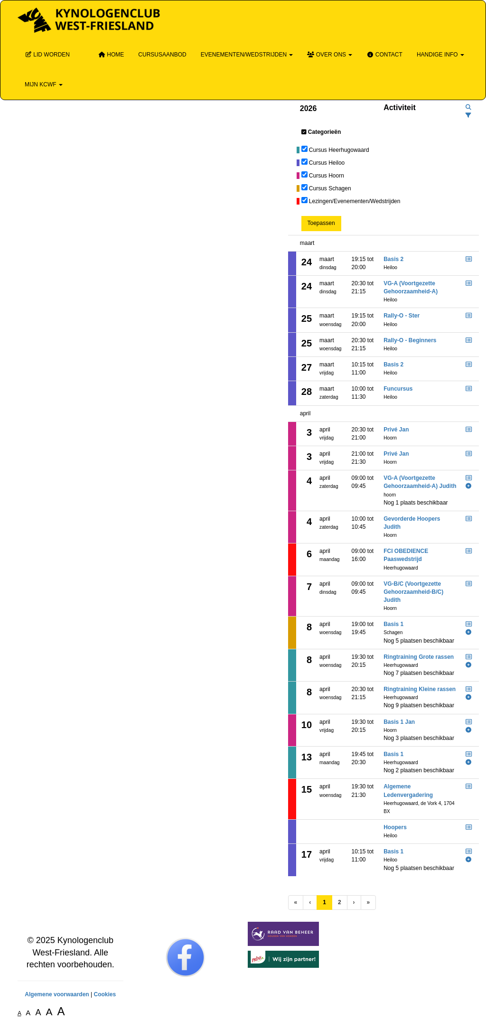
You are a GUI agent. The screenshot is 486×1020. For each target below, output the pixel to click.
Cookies (104, 994)
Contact (384, 54)
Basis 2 (393, 259)
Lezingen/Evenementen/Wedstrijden (355, 201)
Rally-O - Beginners (409, 340)
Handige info (440, 54)
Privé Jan (396, 429)
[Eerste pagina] (296, 902)
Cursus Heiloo (327, 162)
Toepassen (321, 223)
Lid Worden (47, 54)
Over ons (329, 54)
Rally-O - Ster (401, 315)
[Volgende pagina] (354, 902)
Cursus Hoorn (326, 175)
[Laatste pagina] (368, 902)
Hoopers (395, 827)
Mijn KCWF (44, 84)
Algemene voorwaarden (57, 994)
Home (111, 54)
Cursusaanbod (162, 54)
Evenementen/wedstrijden (247, 54)
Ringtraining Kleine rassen (419, 689)
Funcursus (397, 388)
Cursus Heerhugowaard (339, 150)
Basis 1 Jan (399, 722)
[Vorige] (310, 902)
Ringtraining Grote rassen (418, 657)
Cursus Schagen (330, 188)
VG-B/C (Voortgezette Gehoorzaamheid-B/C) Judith (413, 591)
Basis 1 (393, 624)
